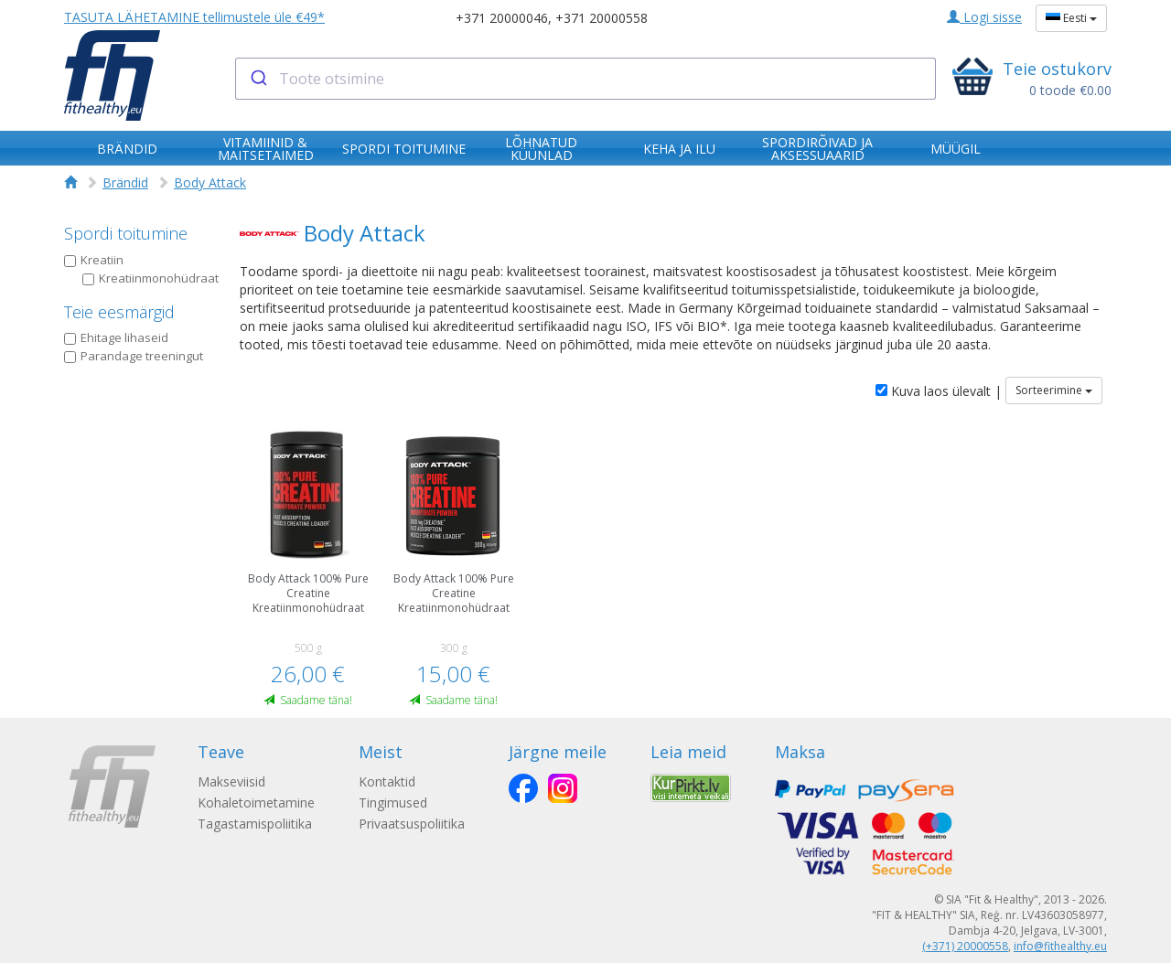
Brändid (125, 182)
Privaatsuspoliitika (412, 823)
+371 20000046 (502, 18)
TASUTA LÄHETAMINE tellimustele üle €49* (194, 17)
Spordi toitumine (126, 233)
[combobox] (586, 79)
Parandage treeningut (133, 356)
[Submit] (257, 79)
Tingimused (393, 802)
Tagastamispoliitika (255, 823)
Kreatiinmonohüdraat (150, 278)
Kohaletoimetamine (256, 802)
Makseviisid (231, 781)
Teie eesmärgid (119, 312)
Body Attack (210, 182)
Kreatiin (94, 259)
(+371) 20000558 (965, 946)
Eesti (1071, 18)
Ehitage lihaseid (116, 337)
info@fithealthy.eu (1060, 946)
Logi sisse (984, 17)
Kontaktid (387, 781)
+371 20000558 (601, 18)
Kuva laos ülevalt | (939, 391)
